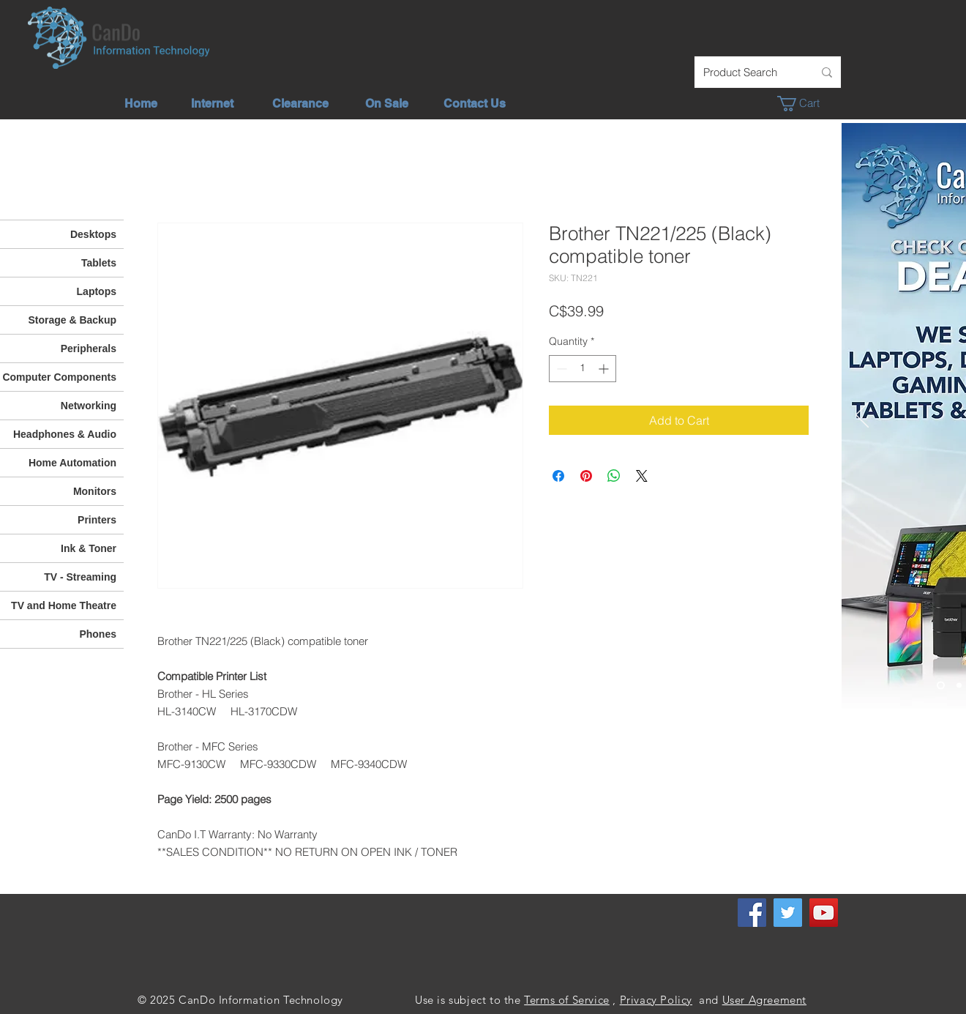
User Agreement (764, 1000)
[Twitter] (788, 912)
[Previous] (862, 416)
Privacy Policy (656, 1000)
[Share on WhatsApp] (614, 476)
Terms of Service (567, 1000)
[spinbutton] (582, 368)
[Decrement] (560, 368)
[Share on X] (642, 476)
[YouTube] (823, 912)
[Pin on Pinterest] (586, 476)
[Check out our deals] (941, 686)
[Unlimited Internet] (959, 685)
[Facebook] (752, 912)
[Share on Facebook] (558, 476)
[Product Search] (747, 72)
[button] (806, 103)
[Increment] (605, 368)
